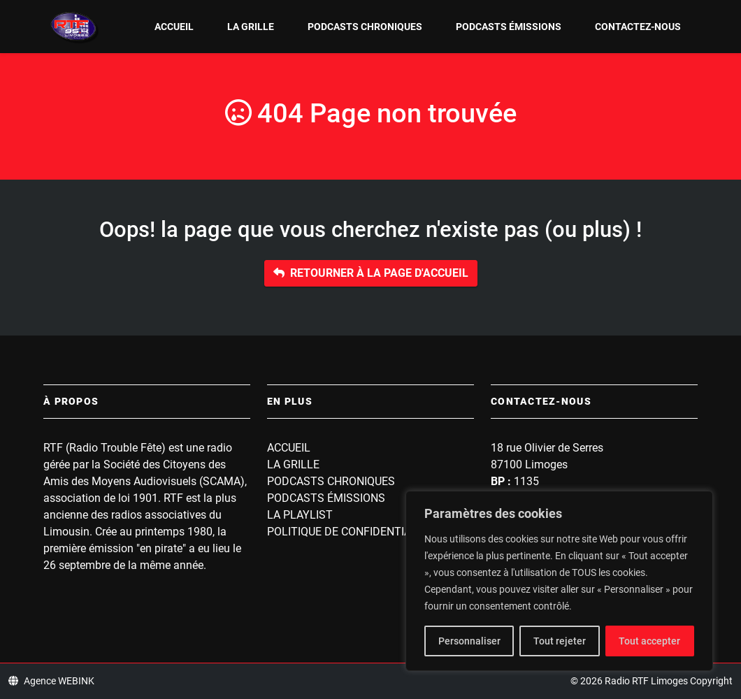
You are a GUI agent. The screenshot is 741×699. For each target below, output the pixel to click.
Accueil (174, 26)
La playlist (300, 514)
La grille (250, 26)
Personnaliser (469, 641)
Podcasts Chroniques (365, 26)
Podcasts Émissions (508, 26)
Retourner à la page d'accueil (370, 273)
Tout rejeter (559, 641)
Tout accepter (649, 641)
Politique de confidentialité (350, 531)
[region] (559, 581)
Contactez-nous (638, 26)
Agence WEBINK (51, 680)
